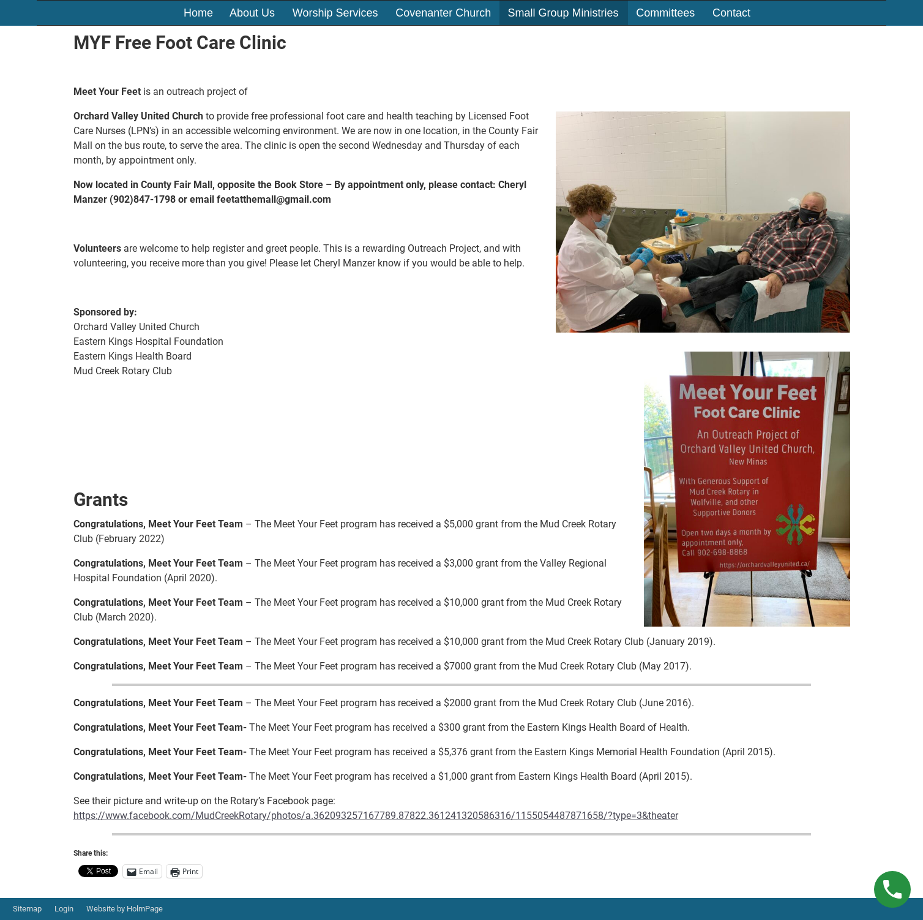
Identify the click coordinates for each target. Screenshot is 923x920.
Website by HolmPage (124, 908)
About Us (252, 13)
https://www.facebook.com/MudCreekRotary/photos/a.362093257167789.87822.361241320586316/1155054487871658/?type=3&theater (375, 815)
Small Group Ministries (562, 13)
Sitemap (27, 908)
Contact (731, 13)
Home (198, 13)
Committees (665, 13)
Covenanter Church (443, 13)
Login (63, 908)
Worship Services (335, 13)
